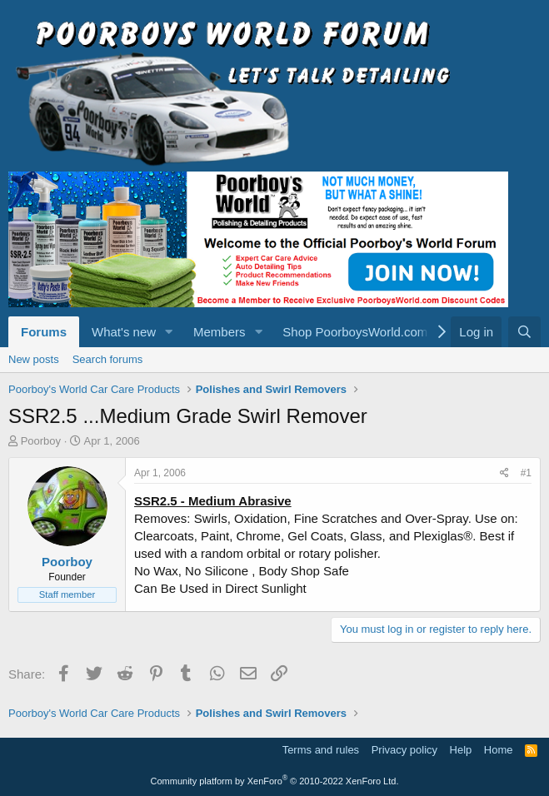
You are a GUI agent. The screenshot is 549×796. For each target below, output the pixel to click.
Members (219, 332)
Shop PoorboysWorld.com (354, 332)
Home (498, 750)
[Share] (504, 473)
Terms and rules (320, 750)
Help (461, 750)
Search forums (107, 359)
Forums (44, 332)
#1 (526, 473)
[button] (169, 331)
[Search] (524, 331)
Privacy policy (404, 750)
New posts (33, 359)
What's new (124, 332)
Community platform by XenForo (275, 781)
